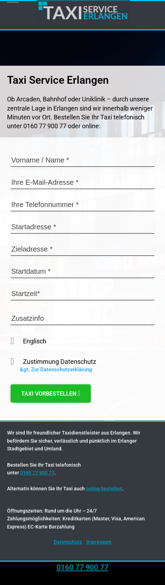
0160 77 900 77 (37, 472)
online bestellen (104, 488)
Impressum (98, 542)
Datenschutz (68, 542)
